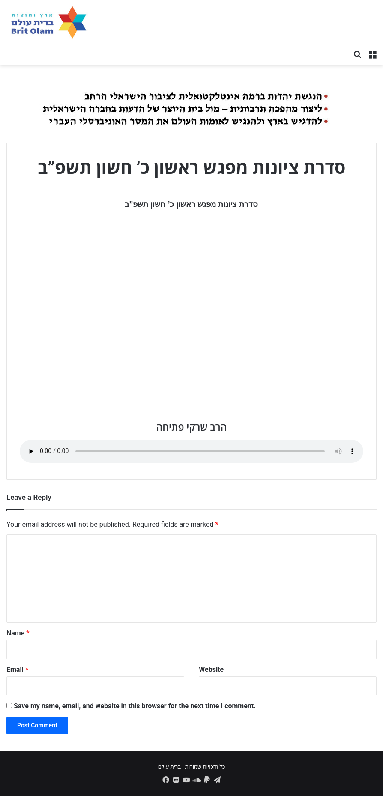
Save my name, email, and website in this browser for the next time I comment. (135, 706)
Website (211, 669)
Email (17, 669)
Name (18, 633)
